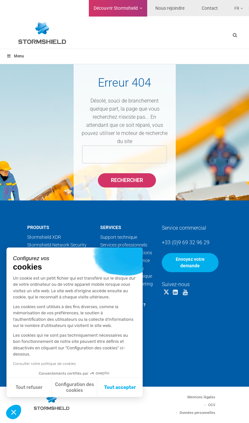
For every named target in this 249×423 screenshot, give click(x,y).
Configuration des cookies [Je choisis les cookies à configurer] (74, 387)
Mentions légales (201, 397)
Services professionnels (123, 245)
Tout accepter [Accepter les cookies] (120, 387)
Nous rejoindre (169, 8)
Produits (38, 227)
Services (110, 227)
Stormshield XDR (44, 237)
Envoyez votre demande (190, 262)
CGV (211, 405)
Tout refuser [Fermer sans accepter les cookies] (29, 387)
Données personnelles (197, 413)
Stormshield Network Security (57, 245)
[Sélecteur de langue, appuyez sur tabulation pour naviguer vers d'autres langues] (235, 8)
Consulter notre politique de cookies (44, 363)
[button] (13, 412)
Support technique (118, 237)
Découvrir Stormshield (116, 8)
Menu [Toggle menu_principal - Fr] (15, 56)
